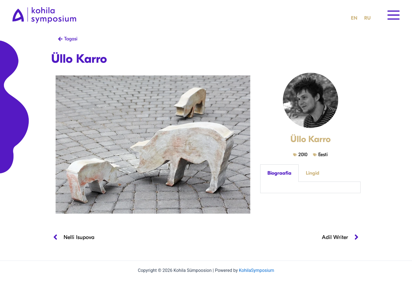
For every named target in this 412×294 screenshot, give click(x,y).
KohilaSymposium (256, 270)
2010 (302, 155)
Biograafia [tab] (279, 173)
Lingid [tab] (312, 173)
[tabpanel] (310, 187)
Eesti (323, 155)
